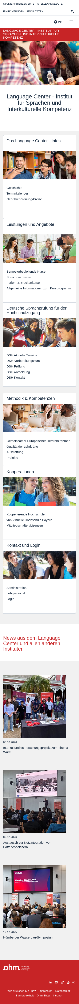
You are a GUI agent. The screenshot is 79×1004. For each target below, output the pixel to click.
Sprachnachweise (19, 277)
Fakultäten (35, 11)
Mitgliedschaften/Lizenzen (25, 525)
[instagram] (56, 981)
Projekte (12, 457)
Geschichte (14, 188)
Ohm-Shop (43, 995)
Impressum (45, 990)
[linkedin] (51, 981)
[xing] (73, 981)
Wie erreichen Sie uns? (21, 990)
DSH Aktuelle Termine (22, 355)
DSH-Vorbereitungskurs (23, 360)
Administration (17, 588)
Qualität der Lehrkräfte (22, 446)
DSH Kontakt (16, 377)
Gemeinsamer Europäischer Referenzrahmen (38, 441)
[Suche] (72, 12)
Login (10, 599)
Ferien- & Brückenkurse (23, 282)
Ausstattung (15, 452)
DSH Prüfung (16, 366)
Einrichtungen (13, 11)
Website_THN (9, 21)
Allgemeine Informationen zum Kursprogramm (39, 288)
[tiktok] (62, 981)
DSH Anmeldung (18, 372)
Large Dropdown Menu (16, 967)
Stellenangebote (50, 3)
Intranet (57, 995)
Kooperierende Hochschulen (26, 514)
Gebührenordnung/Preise (24, 199)
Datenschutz (62, 990)
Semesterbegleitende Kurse (26, 271)
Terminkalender (17, 193)
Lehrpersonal (16, 593)
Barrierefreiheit (25, 995)
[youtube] (68, 981)
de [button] (58, 22)
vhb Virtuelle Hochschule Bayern (29, 520)
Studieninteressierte (18, 3)
